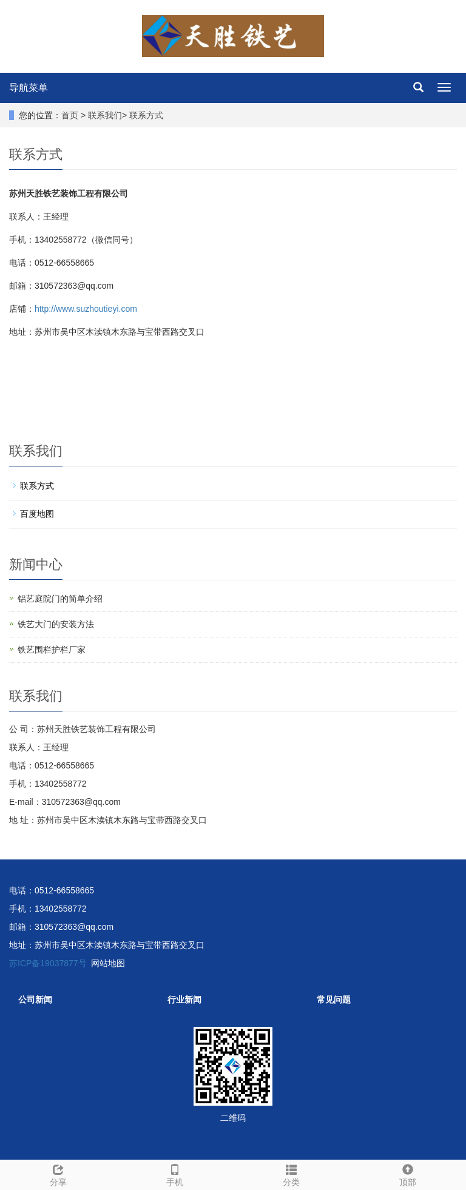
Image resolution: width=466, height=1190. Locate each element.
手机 (174, 1173)
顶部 (408, 1173)
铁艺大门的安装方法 (56, 624)
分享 (58, 1173)
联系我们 (105, 115)
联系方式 (146, 115)
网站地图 (108, 963)
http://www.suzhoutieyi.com (86, 309)
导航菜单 (28, 87)
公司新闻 (35, 999)
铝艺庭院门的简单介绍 (60, 598)
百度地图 (37, 514)
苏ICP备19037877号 (48, 963)
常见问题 (334, 999)
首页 (69, 115)
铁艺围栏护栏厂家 (52, 649)
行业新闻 (184, 999)
